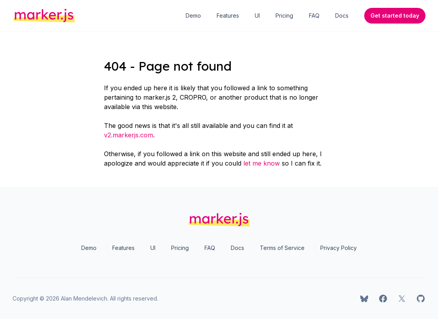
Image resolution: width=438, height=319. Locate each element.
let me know (261, 163)
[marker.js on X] (402, 298)
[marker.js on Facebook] (383, 298)
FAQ (314, 15)
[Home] (44, 16)
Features (228, 15)
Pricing (284, 15)
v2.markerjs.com (128, 135)
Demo (193, 15)
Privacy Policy (338, 247)
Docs (342, 15)
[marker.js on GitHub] (420, 298)
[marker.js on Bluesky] (364, 298)
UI (257, 15)
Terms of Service (282, 247)
